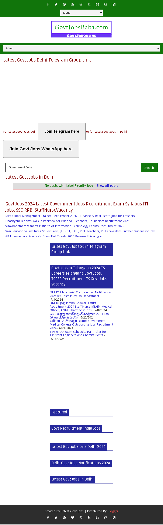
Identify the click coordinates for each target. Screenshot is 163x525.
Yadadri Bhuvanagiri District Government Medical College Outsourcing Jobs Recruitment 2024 (81, 325)
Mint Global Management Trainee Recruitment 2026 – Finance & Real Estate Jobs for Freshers (70, 217)
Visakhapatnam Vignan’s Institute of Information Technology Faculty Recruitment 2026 (64, 227)
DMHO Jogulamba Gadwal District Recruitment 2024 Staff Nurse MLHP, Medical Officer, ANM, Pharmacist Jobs (81, 307)
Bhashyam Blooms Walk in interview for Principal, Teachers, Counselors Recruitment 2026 (67, 222)
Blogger (112, 512)
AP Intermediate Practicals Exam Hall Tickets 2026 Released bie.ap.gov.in (55, 237)
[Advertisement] (81, 93)
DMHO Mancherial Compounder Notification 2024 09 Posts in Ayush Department (80, 295)
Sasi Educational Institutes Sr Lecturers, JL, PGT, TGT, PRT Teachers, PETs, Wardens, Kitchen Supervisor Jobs (80, 232)
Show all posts (107, 186)
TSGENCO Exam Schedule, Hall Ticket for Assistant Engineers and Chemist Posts (78, 334)
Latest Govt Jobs (72, 512)
